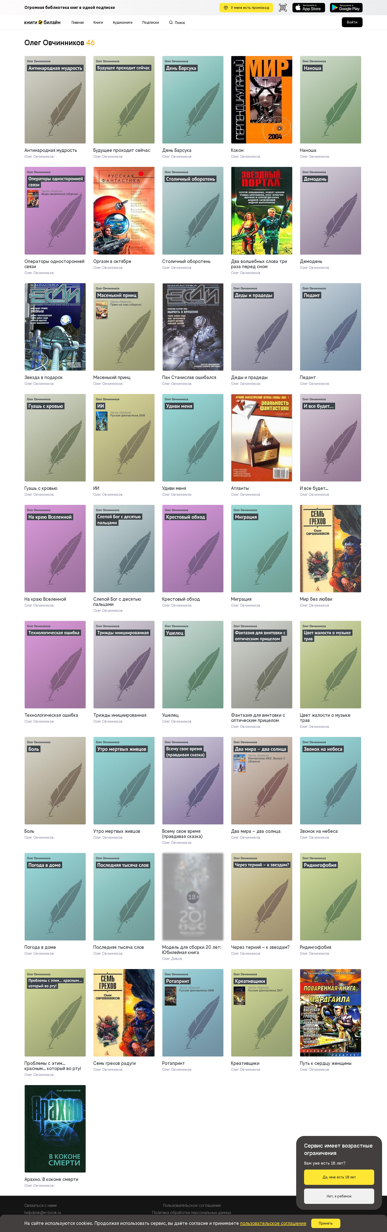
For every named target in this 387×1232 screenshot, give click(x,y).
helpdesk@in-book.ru (42, 1212)
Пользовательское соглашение (192, 1205)
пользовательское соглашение (273, 1223)
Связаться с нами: (40, 1205)
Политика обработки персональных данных (191, 1212)
